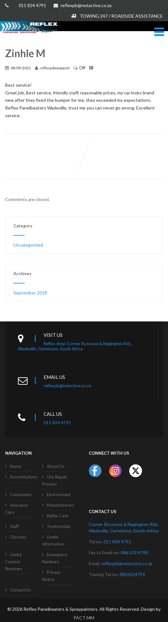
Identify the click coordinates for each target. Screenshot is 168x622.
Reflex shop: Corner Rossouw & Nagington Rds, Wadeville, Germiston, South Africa (74, 346)
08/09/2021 (21, 68)
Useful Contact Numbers (13, 561)
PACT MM (83, 617)
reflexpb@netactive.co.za (83, 5)
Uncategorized (28, 245)
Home (15, 466)
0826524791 (132, 574)
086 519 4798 (134, 552)
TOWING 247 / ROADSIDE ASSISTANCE (117, 16)
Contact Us (20, 589)
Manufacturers (60, 505)
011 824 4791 (32, 5)
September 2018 (30, 292)
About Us (55, 466)
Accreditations (23, 476)
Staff (14, 526)
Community (21, 494)
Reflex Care (57, 515)
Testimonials (59, 526)
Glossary (18, 536)
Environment (59, 494)
